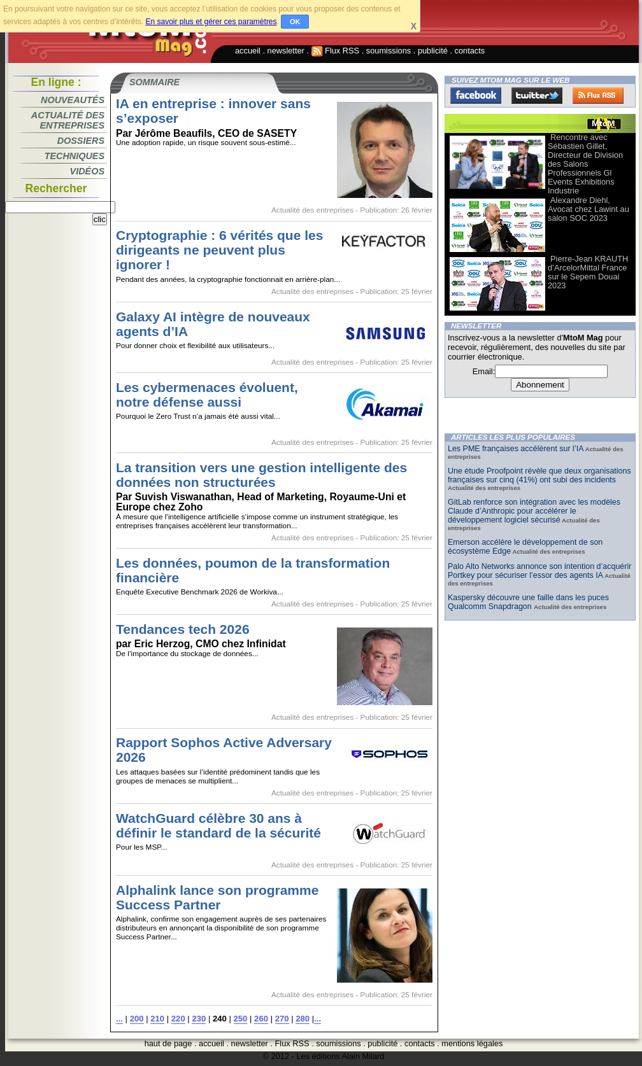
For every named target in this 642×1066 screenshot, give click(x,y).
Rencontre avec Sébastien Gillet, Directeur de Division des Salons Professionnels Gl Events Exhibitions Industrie (585, 163)
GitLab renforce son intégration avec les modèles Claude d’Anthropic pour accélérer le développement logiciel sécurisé (534, 511)
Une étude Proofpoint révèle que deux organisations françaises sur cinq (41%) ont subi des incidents (539, 475)
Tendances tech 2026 (183, 629)
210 (157, 1018)
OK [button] (295, 21)
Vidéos (87, 171)
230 (199, 1018)
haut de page (168, 1043)
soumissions (388, 50)
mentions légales (472, 1043)
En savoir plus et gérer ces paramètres (210, 21)
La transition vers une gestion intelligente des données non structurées (261, 474)
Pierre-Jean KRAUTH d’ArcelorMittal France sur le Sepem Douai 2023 (588, 272)
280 (303, 1018)
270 (282, 1018)
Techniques (74, 156)
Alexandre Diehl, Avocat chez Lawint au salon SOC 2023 (588, 209)
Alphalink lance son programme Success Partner (217, 897)
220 (178, 1018)
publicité (433, 50)
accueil (247, 50)
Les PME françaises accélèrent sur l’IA (515, 448)
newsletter (286, 50)
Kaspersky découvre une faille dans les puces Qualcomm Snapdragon (528, 602)
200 (137, 1018)
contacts (470, 50)
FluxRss (598, 95)
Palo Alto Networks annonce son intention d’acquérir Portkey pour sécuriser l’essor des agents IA (539, 571)
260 (261, 1018)
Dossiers (80, 141)
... (119, 1018)
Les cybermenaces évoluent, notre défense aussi (207, 394)
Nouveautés (72, 100)
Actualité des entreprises (67, 120)
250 (241, 1018)
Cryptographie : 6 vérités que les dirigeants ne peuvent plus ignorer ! (219, 250)
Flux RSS (335, 50)
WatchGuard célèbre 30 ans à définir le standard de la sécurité (218, 825)
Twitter (536, 95)
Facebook (475, 95)
